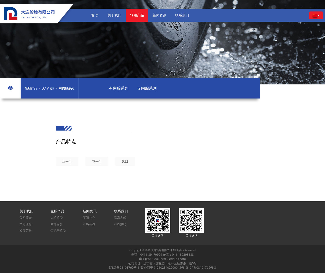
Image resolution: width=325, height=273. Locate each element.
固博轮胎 (56, 224)
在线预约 (120, 224)
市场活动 (89, 224)
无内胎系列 (147, 88)
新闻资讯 (159, 15)
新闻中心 (89, 217)
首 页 (95, 15)
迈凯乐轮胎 (58, 230)
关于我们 (114, 15)
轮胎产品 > (33, 88)
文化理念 (26, 224)
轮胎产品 (137, 15)
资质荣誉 (26, 230)
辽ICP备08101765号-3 (201, 267)
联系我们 (182, 15)
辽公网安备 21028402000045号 (163, 267)
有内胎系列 (118, 88)
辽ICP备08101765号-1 (125, 267)
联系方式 (120, 217)
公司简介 (26, 217)
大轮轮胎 (48, 88)
